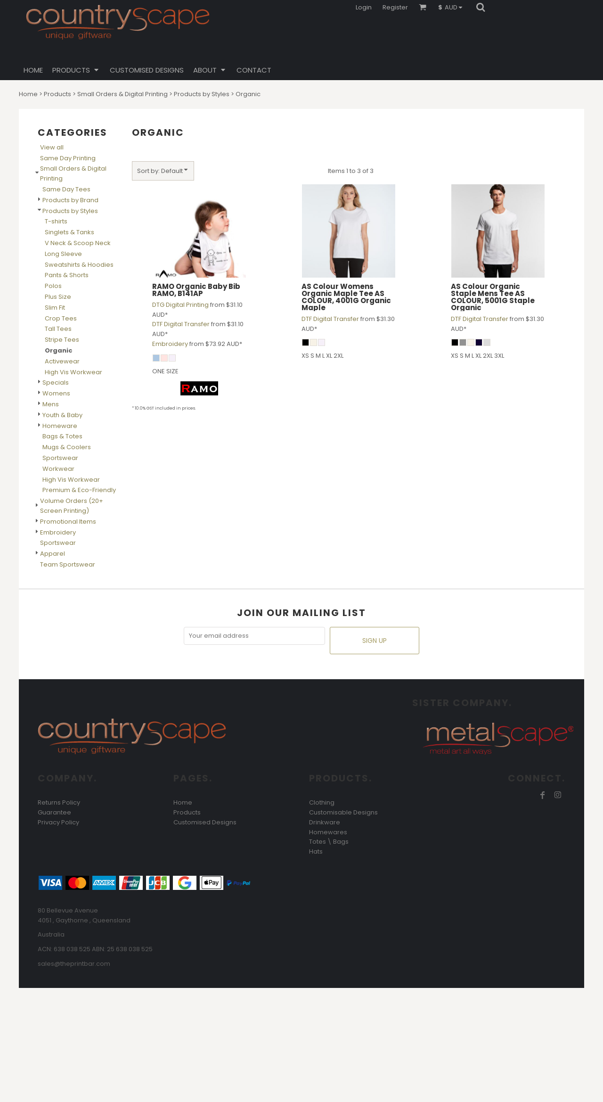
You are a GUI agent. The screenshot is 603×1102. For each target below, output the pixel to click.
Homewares (328, 832)
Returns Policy (59, 802)
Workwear (58, 468)
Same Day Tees (66, 189)
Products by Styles (201, 94)
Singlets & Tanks (69, 232)
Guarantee (54, 812)
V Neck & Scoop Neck (78, 242)
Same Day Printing (68, 158)
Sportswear (60, 457)
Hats (316, 851)
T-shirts (56, 221)
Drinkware (324, 822)
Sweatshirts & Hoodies (79, 264)
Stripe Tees (62, 339)
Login (364, 7)
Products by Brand (70, 200)
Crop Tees (61, 318)
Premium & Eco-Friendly (79, 489)
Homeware (59, 425)
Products (57, 94)
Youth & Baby (62, 415)
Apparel (52, 553)
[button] (452, 7)
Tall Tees (58, 328)
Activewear (62, 361)
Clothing (321, 802)
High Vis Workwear (73, 372)
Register (395, 7)
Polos (53, 285)
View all (52, 147)
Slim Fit (55, 307)
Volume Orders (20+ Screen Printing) (71, 505)
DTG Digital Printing (180, 304)
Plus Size (58, 296)
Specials (55, 382)
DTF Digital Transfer (181, 324)
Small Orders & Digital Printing (122, 94)
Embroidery (58, 532)
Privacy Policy (58, 822)
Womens (56, 393)
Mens (50, 404)
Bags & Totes (62, 436)
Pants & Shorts (67, 275)
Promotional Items (68, 521)
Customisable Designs (343, 812)
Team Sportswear (67, 564)
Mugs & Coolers (66, 447)
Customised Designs (204, 822)
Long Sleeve (63, 253)
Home (28, 94)
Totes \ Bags (329, 841)
